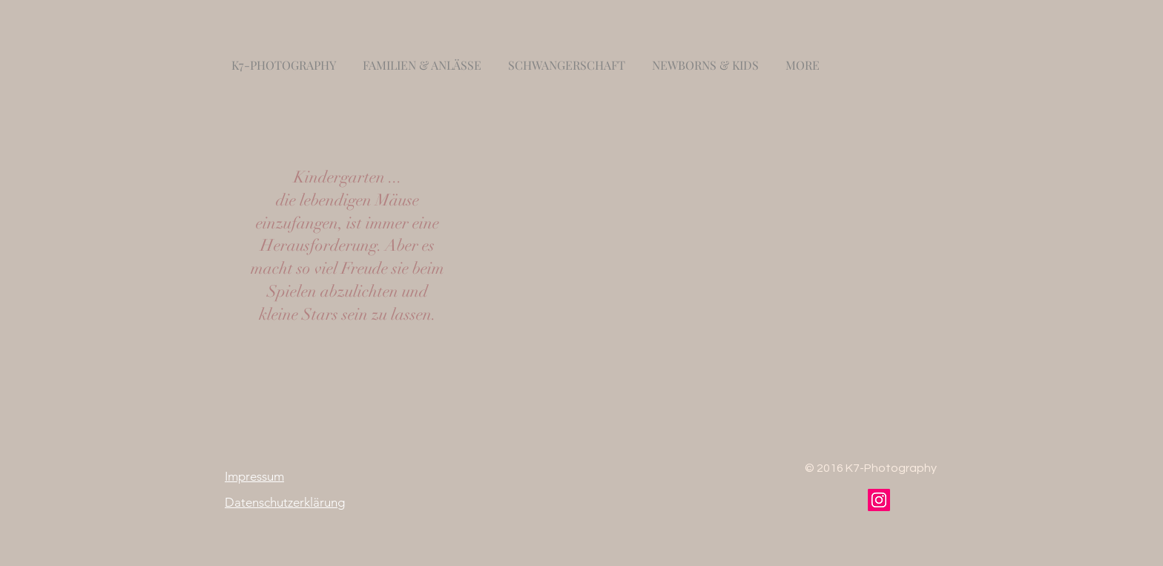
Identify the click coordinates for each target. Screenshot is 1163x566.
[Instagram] (879, 500)
